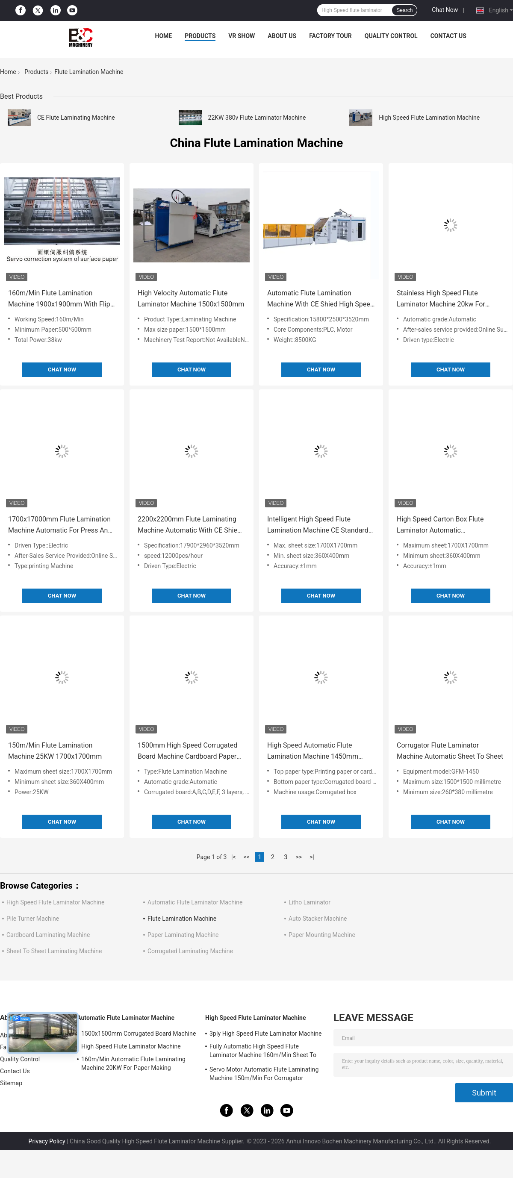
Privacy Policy (47, 1141)
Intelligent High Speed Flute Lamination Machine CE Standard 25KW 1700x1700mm (318, 525)
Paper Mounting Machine (322, 934)
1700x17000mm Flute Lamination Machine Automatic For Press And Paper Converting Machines (60, 525)
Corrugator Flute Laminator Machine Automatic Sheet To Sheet (450, 750)
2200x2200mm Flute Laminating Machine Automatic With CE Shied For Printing (189, 525)
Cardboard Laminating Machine (48, 934)
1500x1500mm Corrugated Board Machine (138, 1033)
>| (312, 857)
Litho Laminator (309, 902)
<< (247, 857)
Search (404, 10)
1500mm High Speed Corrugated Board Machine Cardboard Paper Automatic (187, 751)
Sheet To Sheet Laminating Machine (54, 951)
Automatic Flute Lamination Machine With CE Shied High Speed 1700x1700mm (320, 299)
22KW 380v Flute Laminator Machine (257, 117)
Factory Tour (330, 35)
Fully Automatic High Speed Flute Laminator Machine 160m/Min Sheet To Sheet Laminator (262, 1052)
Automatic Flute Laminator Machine (194, 902)
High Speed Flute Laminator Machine (55, 902)
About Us (282, 35)
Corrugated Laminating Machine (190, 951)
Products (200, 35)
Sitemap (11, 1083)
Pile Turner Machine (32, 918)
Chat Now (445, 9)
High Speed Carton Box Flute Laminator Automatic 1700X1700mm (440, 525)
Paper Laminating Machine (183, 934)
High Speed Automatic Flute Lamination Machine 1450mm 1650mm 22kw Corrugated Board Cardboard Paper (317, 751)
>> (298, 857)
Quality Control (391, 35)
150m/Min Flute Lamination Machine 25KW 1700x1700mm (55, 750)
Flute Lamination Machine (181, 918)
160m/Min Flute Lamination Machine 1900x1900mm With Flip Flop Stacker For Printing (59, 299)
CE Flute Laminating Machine (76, 117)
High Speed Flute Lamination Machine (429, 117)
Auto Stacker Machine (318, 918)
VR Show (241, 35)
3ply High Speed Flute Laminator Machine (265, 1033)
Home (163, 35)
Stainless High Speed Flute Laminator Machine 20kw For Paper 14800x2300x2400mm (441, 299)
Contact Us (448, 35)
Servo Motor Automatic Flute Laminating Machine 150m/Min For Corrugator (263, 1073)
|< (233, 857)
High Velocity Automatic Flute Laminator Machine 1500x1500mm (191, 298)
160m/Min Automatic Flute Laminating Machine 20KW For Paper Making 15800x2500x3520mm (133, 1065)
